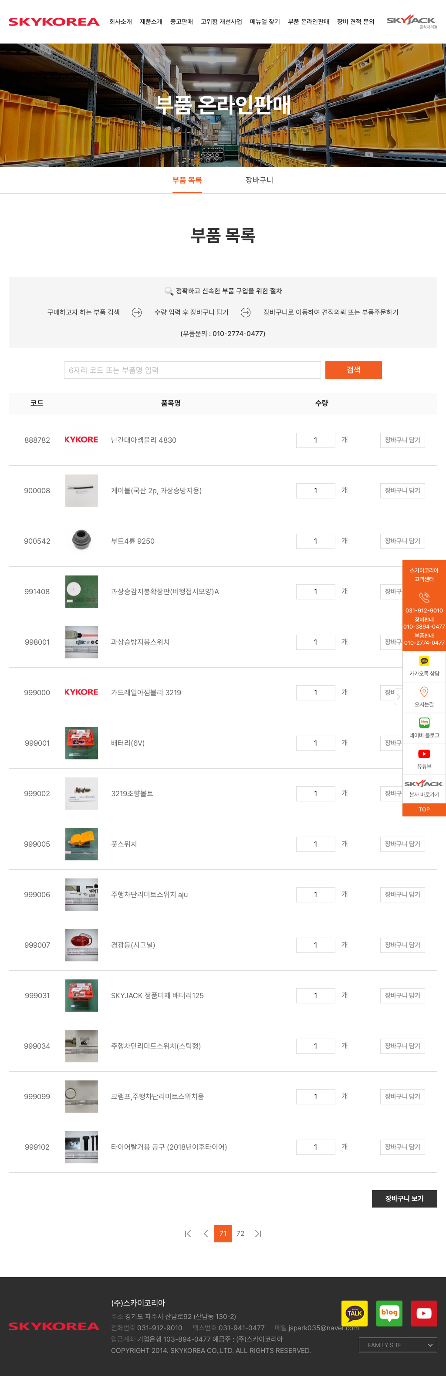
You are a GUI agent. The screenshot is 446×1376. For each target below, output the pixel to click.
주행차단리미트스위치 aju (126, 899)
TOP (424, 809)
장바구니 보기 (404, 1203)
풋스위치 (101, 848)
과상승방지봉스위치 (117, 646)
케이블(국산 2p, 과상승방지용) (133, 495)
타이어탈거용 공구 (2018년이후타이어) (146, 1151)
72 (240, 1238)
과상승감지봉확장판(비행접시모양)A (142, 596)
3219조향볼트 (109, 798)
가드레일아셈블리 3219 (123, 697)
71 (223, 1238)
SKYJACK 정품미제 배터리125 (134, 1000)
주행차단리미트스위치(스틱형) (133, 1050)
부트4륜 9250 (110, 545)
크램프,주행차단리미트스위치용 (134, 1101)
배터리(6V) (105, 747)
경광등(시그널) (110, 949)
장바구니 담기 (402, 444)
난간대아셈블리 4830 (120, 444)
